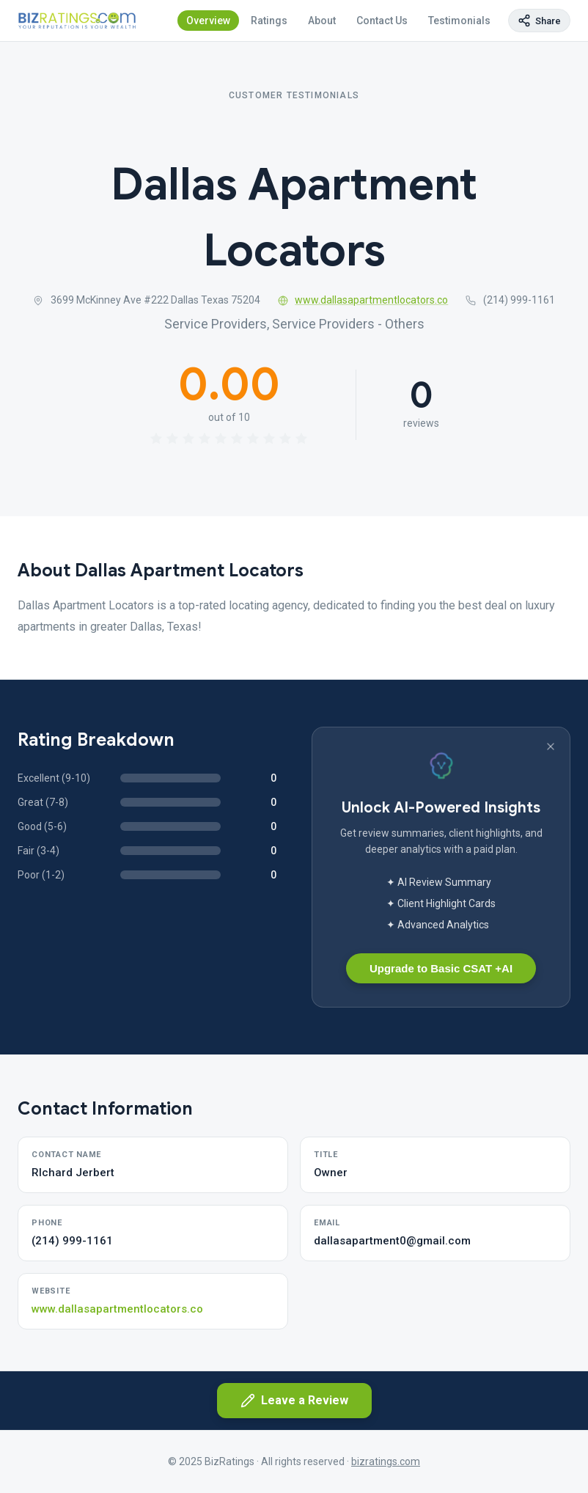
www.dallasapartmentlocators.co (363, 300)
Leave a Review (294, 1400)
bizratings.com (385, 1461)
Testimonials (459, 20)
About (322, 20)
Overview (208, 20)
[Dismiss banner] (550, 746)
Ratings (269, 20)
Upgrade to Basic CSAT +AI (441, 968)
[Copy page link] (539, 20)
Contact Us (382, 20)
